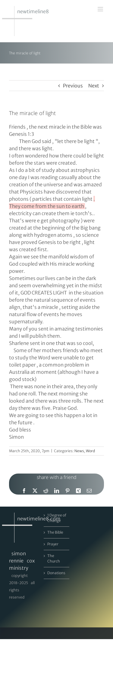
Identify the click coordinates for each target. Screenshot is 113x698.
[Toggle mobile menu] (101, 9)
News (79, 451)
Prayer (52, 544)
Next (93, 86)
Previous (73, 86)
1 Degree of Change (56, 518)
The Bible (55, 532)
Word (90, 451)
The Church (53, 558)
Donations (56, 573)
